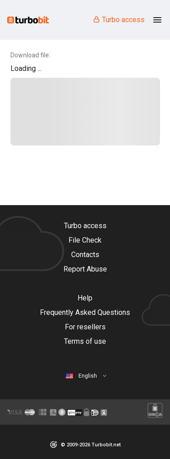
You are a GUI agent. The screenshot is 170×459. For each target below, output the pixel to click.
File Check (85, 240)
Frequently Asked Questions (85, 312)
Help (85, 298)
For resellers (85, 327)
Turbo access (118, 19)
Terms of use (85, 341)
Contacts (85, 254)
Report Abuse (85, 269)
